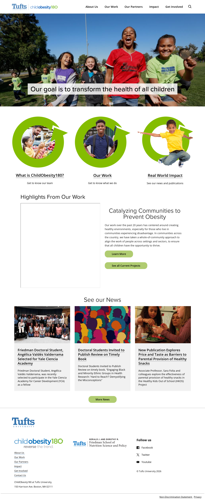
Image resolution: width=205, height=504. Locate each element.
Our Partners (21, 461)
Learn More (119, 254)
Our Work (19, 457)
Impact (18, 466)
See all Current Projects (126, 265)
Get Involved (21, 470)
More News (103, 399)
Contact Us (20, 475)
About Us (19, 452)
